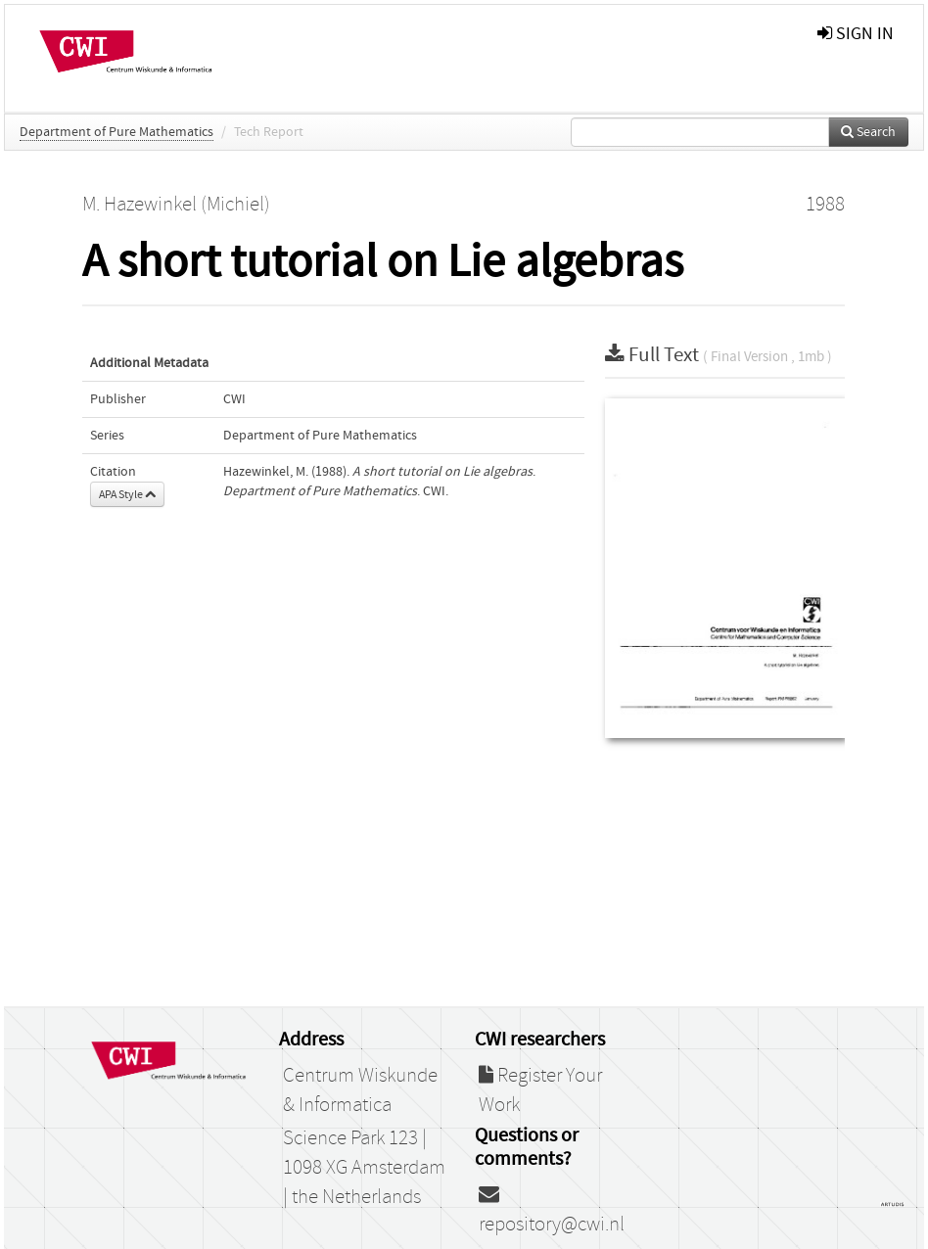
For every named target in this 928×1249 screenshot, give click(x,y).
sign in (855, 33)
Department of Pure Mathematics (116, 132)
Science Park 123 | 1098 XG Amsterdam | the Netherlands (364, 1168)
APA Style (127, 494)
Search (868, 132)
